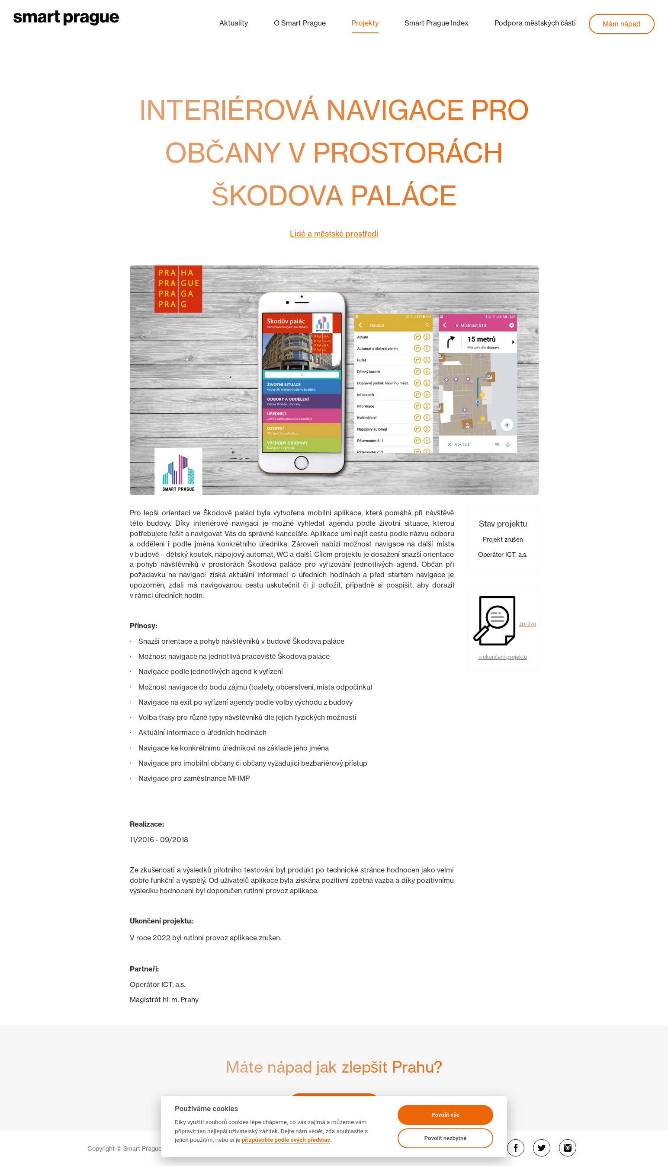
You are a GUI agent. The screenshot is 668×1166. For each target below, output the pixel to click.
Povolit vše (445, 1115)
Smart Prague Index (437, 23)
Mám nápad (622, 23)
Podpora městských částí (535, 23)
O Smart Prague (300, 23)
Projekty (365, 23)
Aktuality (233, 23)
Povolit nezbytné (445, 1138)
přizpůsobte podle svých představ (286, 1139)
